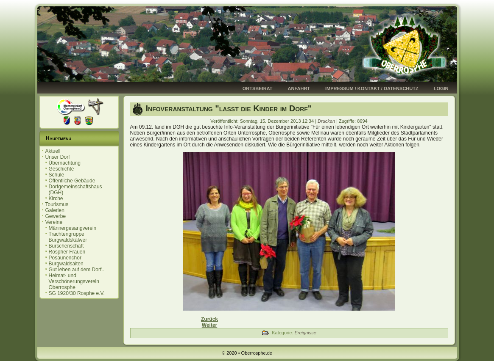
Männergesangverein (73, 228)
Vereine (54, 222)
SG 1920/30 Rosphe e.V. (77, 293)
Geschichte (61, 169)
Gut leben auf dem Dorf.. (76, 270)
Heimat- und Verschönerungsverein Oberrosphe (74, 281)
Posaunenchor (65, 258)
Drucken (327, 121)
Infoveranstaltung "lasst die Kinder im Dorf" (229, 108)
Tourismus (57, 204)
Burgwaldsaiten (66, 264)
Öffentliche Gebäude (72, 181)
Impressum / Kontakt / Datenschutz (372, 88)
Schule (56, 175)
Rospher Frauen (67, 252)
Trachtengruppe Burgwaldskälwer (68, 237)
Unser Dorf (57, 157)
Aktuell (53, 151)
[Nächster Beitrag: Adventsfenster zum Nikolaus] (209, 325)
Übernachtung (65, 163)
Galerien (54, 210)
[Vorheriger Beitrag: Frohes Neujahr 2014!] (209, 319)
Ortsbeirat (258, 88)
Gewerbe (55, 216)
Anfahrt (299, 88)
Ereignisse (305, 332)
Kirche (56, 198)
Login (441, 88)
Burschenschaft (66, 246)
